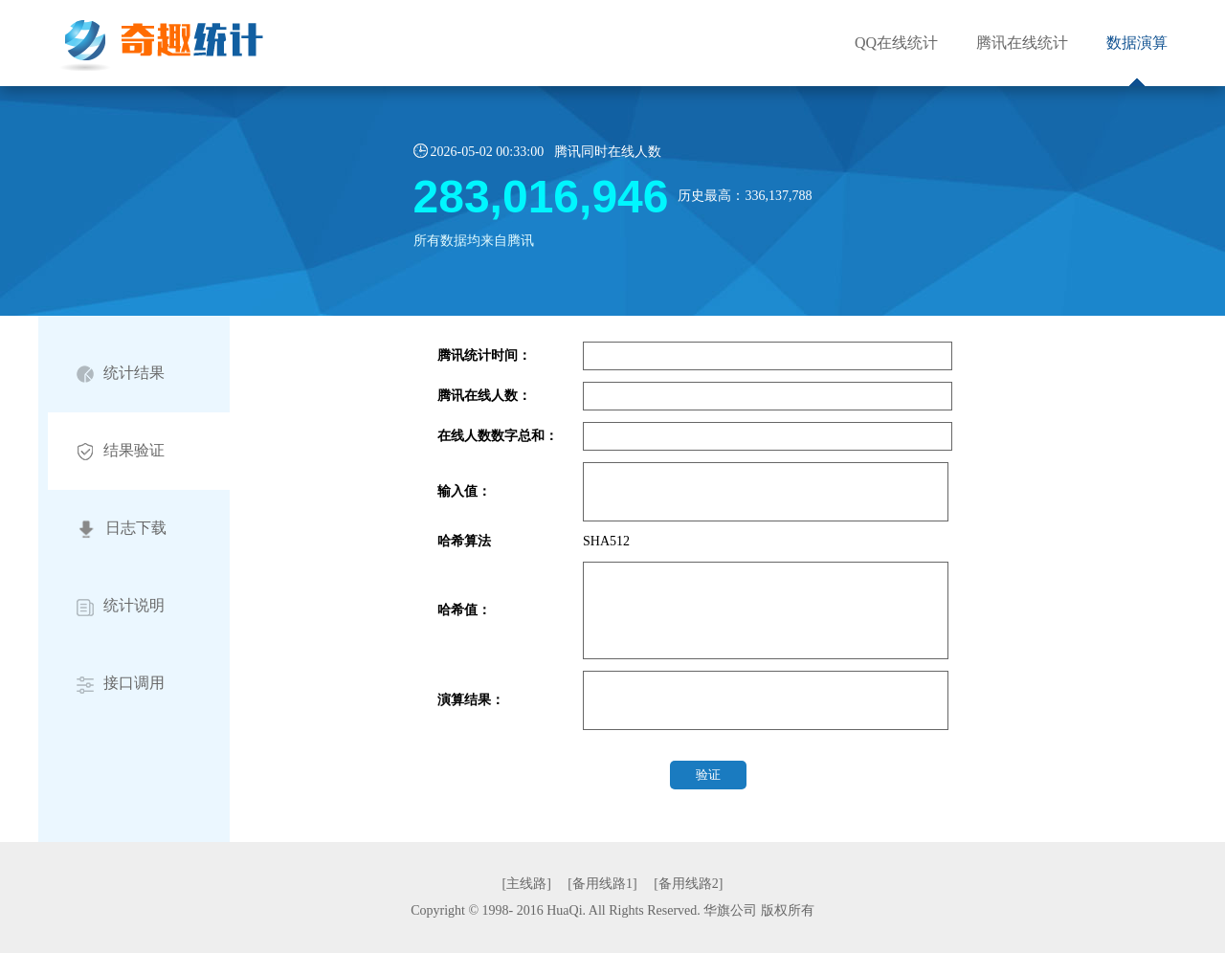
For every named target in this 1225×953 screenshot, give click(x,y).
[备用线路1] (602, 883)
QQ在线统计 (896, 42)
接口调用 (121, 684)
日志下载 (122, 529)
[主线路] (526, 883)
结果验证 (121, 451)
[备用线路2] (688, 883)
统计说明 (121, 606)
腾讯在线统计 (1022, 42)
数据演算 (1137, 42)
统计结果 (121, 374)
